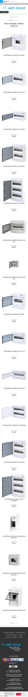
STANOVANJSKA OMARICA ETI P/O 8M (14, 314)
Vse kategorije (4, 12)
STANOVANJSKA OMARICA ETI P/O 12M (14, 351)
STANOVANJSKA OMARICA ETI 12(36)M (14, 203)
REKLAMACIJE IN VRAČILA (11, 637)
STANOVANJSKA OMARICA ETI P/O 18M (14, 388)
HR (8, 1)
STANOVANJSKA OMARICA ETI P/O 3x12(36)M (14, 500)
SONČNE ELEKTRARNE (9, 632)
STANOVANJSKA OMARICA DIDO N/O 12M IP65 (14, 241)
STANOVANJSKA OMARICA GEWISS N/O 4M (14, 610)
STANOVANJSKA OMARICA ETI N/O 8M (14, 55)
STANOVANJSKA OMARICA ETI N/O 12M (14, 92)
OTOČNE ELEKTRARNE (11, 634)
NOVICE (21, 637)
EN (6, 1)
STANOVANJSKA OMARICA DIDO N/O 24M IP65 (14, 278)
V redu (18, 694)
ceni (14, 20)
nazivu (17, 20)
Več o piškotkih (24, 694)
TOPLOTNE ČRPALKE (20, 632)
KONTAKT (20, 634)
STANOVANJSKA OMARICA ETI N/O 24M (14, 166)
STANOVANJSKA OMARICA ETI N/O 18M (14, 129)
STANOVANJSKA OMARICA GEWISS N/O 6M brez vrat (14, 574)
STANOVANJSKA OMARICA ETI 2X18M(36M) (14, 425)
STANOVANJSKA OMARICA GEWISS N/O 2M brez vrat (14, 537)
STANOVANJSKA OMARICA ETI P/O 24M (14, 462)
